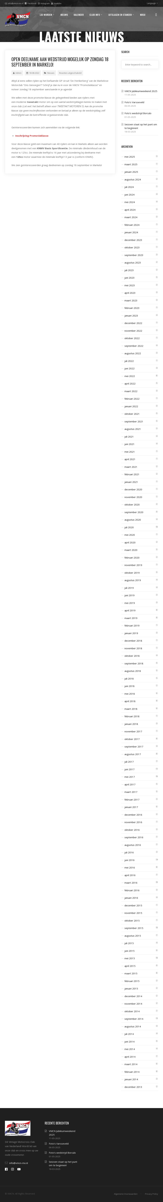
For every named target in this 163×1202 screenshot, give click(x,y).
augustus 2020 (132, 519)
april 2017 (129, 784)
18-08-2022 (32, 72)
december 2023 (133, 240)
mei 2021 (129, 451)
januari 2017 (131, 807)
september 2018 (133, 663)
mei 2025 (129, 156)
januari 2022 (131, 406)
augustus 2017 (132, 754)
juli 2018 (129, 678)
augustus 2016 (132, 844)
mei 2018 (129, 693)
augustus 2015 (132, 935)
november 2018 (133, 648)
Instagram (44, 3)
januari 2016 (131, 897)
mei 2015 (129, 958)
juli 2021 (129, 436)
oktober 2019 (132, 572)
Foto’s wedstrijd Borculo (137, 113)
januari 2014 (131, 1079)
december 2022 (133, 323)
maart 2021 (130, 466)
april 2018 (129, 701)
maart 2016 (130, 882)
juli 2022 (129, 361)
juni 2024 (129, 194)
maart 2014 (130, 1064)
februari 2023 (131, 307)
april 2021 (129, 459)
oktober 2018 (132, 655)
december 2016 (133, 814)
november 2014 (133, 1003)
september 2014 (133, 1018)
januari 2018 (131, 723)
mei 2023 (129, 285)
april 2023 (129, 292)
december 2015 (133, 905)
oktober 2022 (132, 338)
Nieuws (50, 72)
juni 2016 (129, 860)
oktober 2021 (132, 413)
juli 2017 (129, 761)
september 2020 (133, 512)
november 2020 (133, 497)
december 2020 (133, 489)
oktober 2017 (132, 739)
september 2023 (133, 255)
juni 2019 (129, 595)
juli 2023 (129, 270)
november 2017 (133, 731)
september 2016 (133, 837)
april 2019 (129, 610)
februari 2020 (131, 557)
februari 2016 (131, 890)
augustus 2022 (132, 353)
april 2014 (129, 1056)
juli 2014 (129, 1033)
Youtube (56, 3)
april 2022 (129, 383)
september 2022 (133, 345)
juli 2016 (129, 852)
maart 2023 (130, 300)
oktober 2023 (132, 247)
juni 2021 (129, 444)
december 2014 (133, 996)
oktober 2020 (132, 504)
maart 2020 (130, 549)
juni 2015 (129, 950)
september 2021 (133, 421)
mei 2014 (129, 1049)
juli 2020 (129, 527)
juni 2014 (129, 1041)
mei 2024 (129, 202)
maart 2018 (130, 708)
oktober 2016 (132, 829)
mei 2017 (129, 776)
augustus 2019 (132, 580)
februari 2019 (131, 625)
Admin (17, 72)
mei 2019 (129, 603)
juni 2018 (129, 686)
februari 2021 (131, 474)
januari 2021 (131, 482)
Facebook (30, 3)
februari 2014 (131, 1071)
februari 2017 (131, 799)
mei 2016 (129, 867)
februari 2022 (131, 398)
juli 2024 (129, 186)
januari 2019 (131, 633)
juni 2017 (129, 769)
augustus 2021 (132, 428)
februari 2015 (131, 981)
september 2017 (133, 746)
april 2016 (129, 875)
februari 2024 (131, 224)
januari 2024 (131, 232)
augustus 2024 (132, 179)
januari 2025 (131, 171)
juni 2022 (129, 368)
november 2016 (133, 822)
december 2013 (133, 1086)
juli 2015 (129, 943)
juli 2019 (129, 587)
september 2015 (133, 928)
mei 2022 (129, 376)
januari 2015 (131, 988)
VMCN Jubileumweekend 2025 (140, 91)
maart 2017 (130, 791)
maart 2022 (130, 391)
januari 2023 (131, 315)
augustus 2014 (132, 1026)
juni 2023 (129, 277)
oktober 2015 (132, 920)
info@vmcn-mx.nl (14, 3)
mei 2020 (129, 534)
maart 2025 (130, 164)
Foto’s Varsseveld (134, 102)
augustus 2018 (132, 670)
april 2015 (129, 965)
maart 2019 (130, 618)
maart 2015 (130, 973)
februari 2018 (131, 716)
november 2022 (133, 330)
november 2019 (133, 565)
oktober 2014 (132, 1011)
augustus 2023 (132, 262)
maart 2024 (130, 217)
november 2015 (133, 912)
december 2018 (133, 640)
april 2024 (129, 209)
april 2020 (129, 542)
